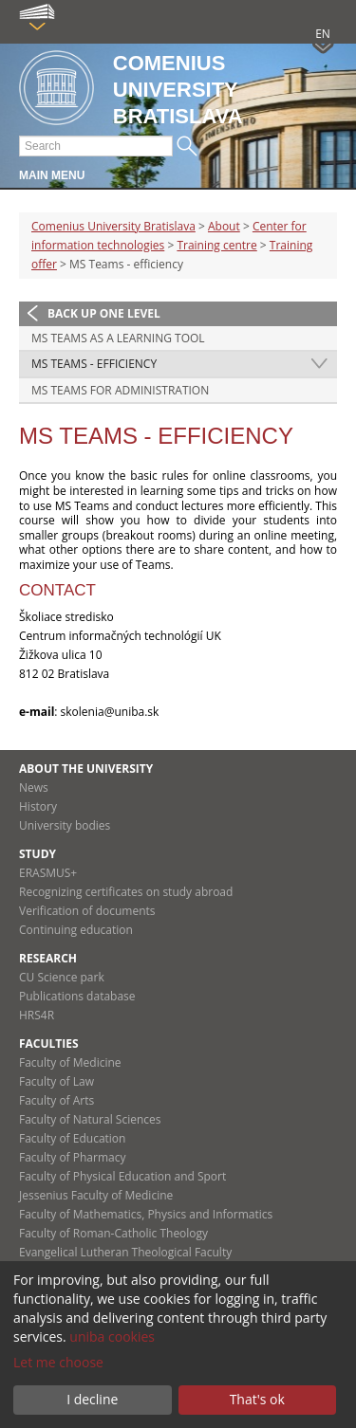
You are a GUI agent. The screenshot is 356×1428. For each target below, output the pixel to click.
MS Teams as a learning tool (118, 338)
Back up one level (103, 313)
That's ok (257, 1399)
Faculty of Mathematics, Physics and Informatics (145, 1214)
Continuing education (76, 930)
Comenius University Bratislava (113, 226)
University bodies (64, 825)
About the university (86, 768)
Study (37, 854)
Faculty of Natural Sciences (90, 1119)
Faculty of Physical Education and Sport (122, 1176)
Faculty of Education (72, 1138)
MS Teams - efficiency (94, 364)
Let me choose (58, 1362)
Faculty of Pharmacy (72, 1157)
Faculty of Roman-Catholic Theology (113, 1233)
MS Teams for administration (120, 390)
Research (48, 958)
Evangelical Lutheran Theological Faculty (125, 1252)
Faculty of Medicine (70, 1062)
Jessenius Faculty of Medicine (96, 1195)
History (38, 806)
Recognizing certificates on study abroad (126, 892)
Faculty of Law (56, 1081)
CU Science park (61, 977)
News (33, 787)
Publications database (77, 996)
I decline (92, 1399)
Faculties (49, 1043)
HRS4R (36, 1015)
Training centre (216, 245)
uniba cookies (112, 1336)
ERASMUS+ (48, 873)
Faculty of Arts (56, 1100)
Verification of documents (87, 911)
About (224, 226)
